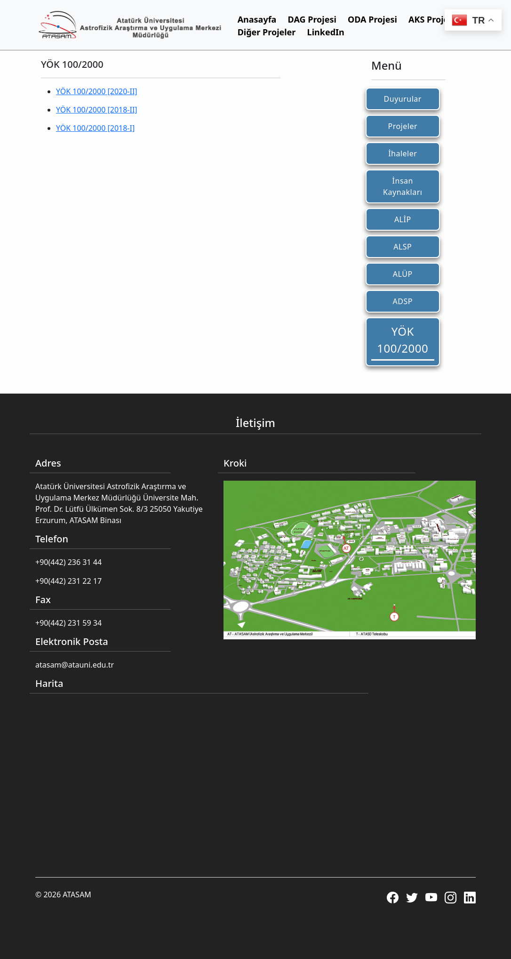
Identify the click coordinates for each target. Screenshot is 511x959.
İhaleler (402, 153)
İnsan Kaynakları (402, 186)
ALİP (402, 219)
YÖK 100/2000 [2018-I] (95, 128)
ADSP (403, 301)
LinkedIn (325, 32)
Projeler (402, 126)
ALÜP (403, 274)
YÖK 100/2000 (402, 339)
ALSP (402, 247)
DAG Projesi (312, 19)
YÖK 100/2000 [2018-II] (96, 110)
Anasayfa (257, 19)
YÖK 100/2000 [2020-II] (96, 91)
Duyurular (403, 99)
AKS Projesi (431, 19)
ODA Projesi (372, 19)
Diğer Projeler (267, 32)
